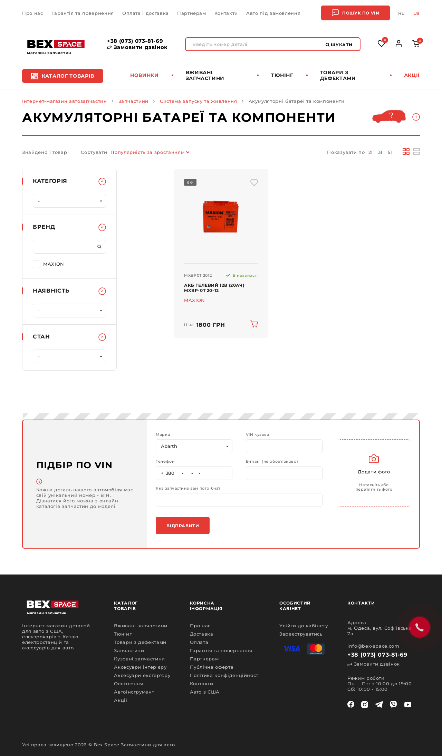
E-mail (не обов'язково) (272, 461)
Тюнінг (282, 75)
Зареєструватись (301, 634)
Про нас (32, 13)
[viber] (393, 704)
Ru (401, 13)
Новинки (144, 75)
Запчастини (133, 101)
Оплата (199, 642)
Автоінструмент (134, 692)
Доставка (201, 634)
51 (390, 152)
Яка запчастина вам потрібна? (188, 488)
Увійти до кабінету (303, 625)
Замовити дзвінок (137, 47)
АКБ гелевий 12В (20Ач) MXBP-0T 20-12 (214, 288)
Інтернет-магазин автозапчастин (64, 101)
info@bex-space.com (373, 646)
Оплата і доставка (145, 13)
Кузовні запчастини (139, 658)
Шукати (339, 44)
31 (380, 152)
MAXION (48, 264)
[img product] (221, 216)
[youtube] (408, 704)
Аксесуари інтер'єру (140, 667)
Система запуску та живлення (198, 101)
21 (370, 152)
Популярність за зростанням (147, 152)
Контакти (226, 13)
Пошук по (355, 13)
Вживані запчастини (205, 75)
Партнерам (191, 13)
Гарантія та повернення (82, 13)
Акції (412, 75)
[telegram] (379, 704)
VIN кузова (257, 434)
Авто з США (205, 692)
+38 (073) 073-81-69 (135, 41)
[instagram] (364, 704)
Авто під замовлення (273, 13)
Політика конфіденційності (225, 675)
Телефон (165, 461)
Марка (163, 434)
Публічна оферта (212, 667)
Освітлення (128, 683)
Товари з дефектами (338, 75)
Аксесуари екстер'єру (142, 675)
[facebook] (350, 704)
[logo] (56, 44)
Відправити (182, 525)
